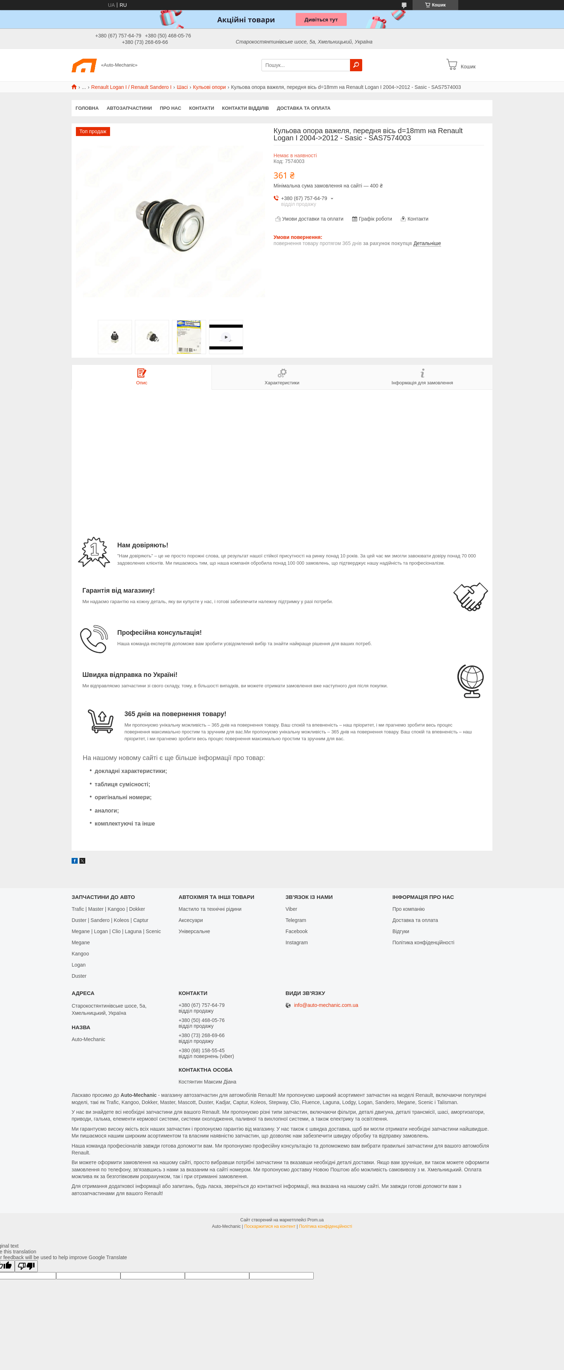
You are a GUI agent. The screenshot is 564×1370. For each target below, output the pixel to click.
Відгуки (400, 931)
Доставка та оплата (304, 108)
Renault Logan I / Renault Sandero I (131, 87)
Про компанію (408, 909)
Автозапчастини (129, 108)
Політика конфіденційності (423, 942)
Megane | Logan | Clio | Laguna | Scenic (116, 931)
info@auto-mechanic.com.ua (326, 1005)
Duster (79, 976)
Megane (81, 942)
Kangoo (80, 954)
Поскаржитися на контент (269, 1226)
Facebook (297, 931)
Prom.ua (316, 1219)
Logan (79, 965)
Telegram (296, 920)
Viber (291, 909)
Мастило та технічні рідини (209, 909)
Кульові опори (209, 87)
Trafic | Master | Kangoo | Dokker (108, 909)
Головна (87, 108)
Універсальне (194, 931)
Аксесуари (190, 920)
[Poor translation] (26, 1266)
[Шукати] (356, 65)
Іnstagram (297, 942)
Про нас (170, 108)
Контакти (201, 108)
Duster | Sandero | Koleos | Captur (110, 920)
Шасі (182, 87)
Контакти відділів (245, 108)
